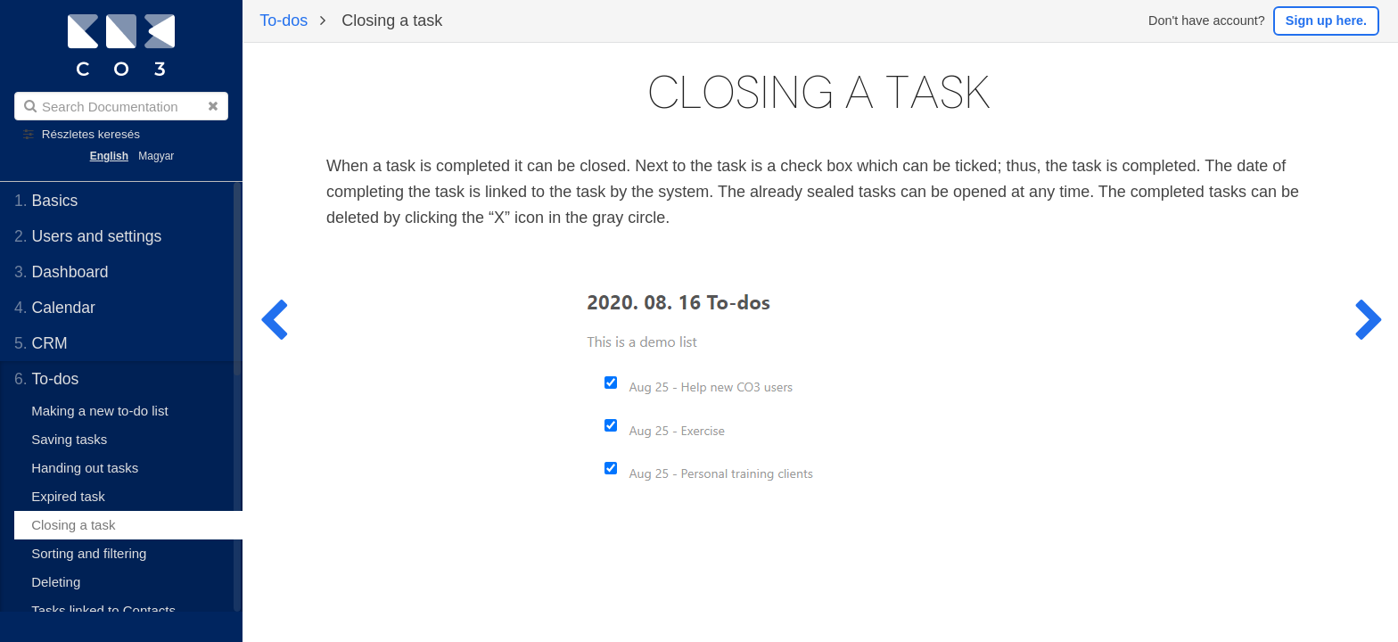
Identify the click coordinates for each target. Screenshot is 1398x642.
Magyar (156, 156)
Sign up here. (1326, 20)
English (109, 156)
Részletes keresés (91, 134)
